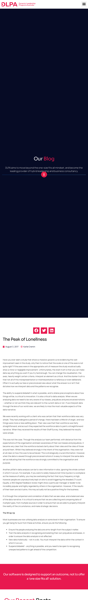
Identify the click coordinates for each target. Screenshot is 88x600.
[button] (84, 4)
